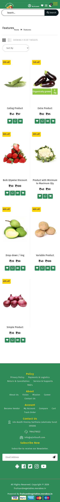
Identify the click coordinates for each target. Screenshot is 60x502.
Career (47, 394)
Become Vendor (12, 408)
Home (16, 30)
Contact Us (30, 398)
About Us (14, 394)
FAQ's (30, 385)
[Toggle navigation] (55, 3)
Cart (54, 408)
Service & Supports (43, 381)
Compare (43, 408)
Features (27, 30)
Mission (36, 394)
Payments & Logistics (39, 377)
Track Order (30, 412)
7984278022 (32, 431)
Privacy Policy (17, 377)
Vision (25, 394)
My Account (29, 408)
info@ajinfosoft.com (32, 437)
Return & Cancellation (18, 381)
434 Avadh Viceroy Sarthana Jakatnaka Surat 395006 (32, 423)
